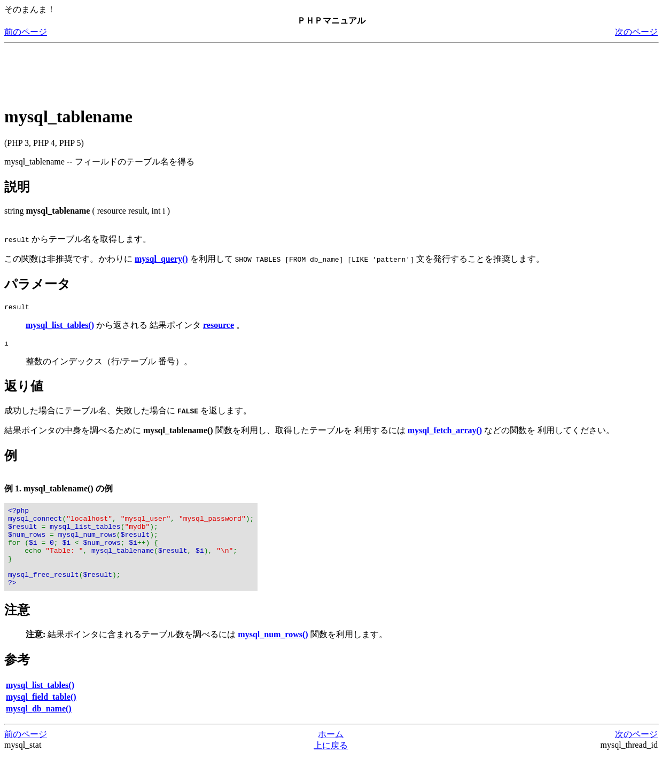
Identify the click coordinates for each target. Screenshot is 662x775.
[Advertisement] (198, 72)
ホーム (331, 753)
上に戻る (331, 764)
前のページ (25, 31)
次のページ (636, 31)
